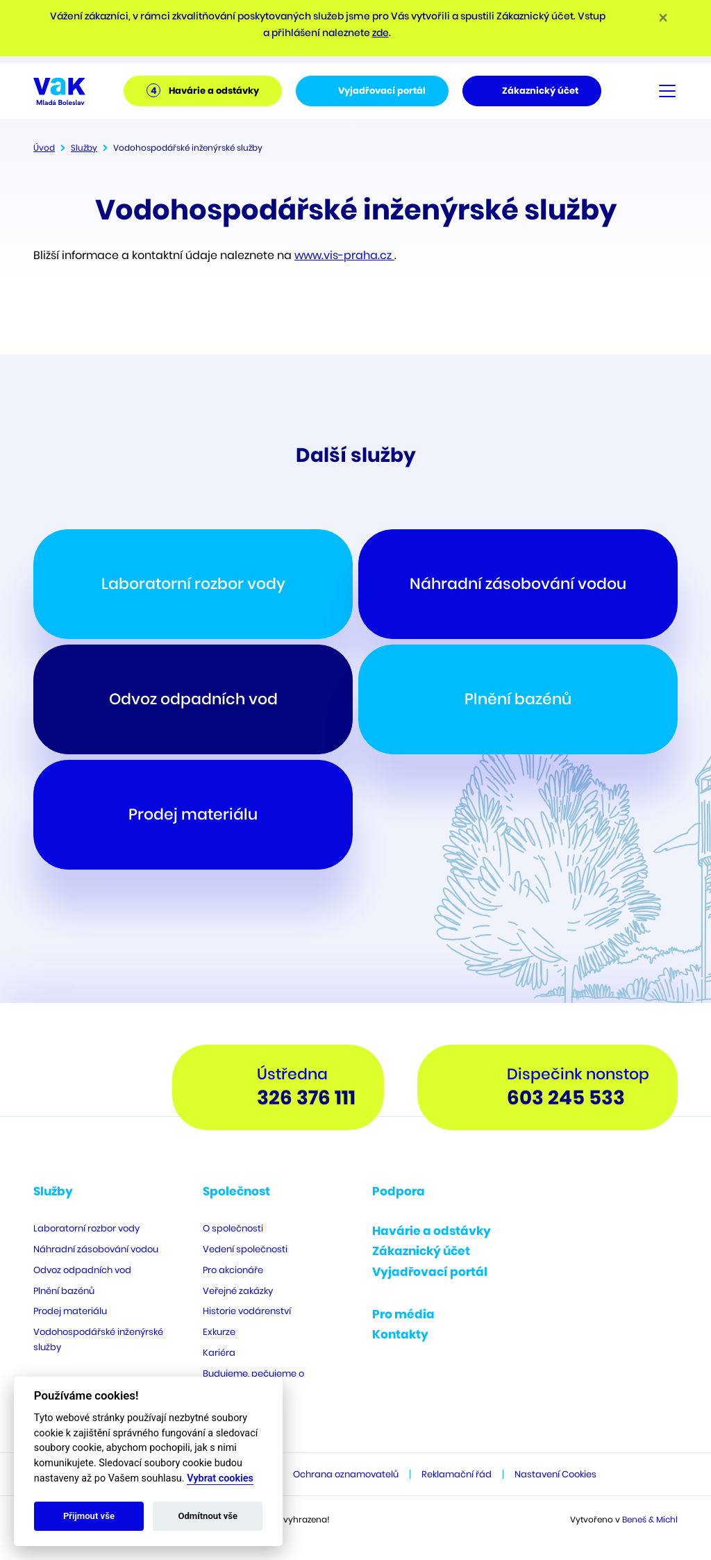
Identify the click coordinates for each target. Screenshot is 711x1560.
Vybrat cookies (220, 1478)
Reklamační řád (456, 1474)
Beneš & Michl (650, 1519)
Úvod (44, 147)
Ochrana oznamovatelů (346, 1474)
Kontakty (400, 1334)
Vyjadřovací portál (429, 1271)
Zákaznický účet (421, 1251)
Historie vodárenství (247, 1311)
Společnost (236, 1191)
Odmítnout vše (207, 1516)
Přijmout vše (89, 1516)
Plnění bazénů (63, 1290)
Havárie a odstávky (431, 1230)
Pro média (403, 1314)
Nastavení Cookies (555, 1474)
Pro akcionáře (233, 1270)
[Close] (663, 17)
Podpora (398, 1191)
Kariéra (219, 1352)
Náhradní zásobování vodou (95, 1249)
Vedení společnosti (245, 1249)
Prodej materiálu (70, 1311)
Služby (84, 147)
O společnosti (233, 1228)
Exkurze (219, 1331)
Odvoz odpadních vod (82, 1270)
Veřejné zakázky (238, 1290)
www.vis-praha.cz (344, 255)
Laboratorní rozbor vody (86, 1228)
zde (380, 33)
